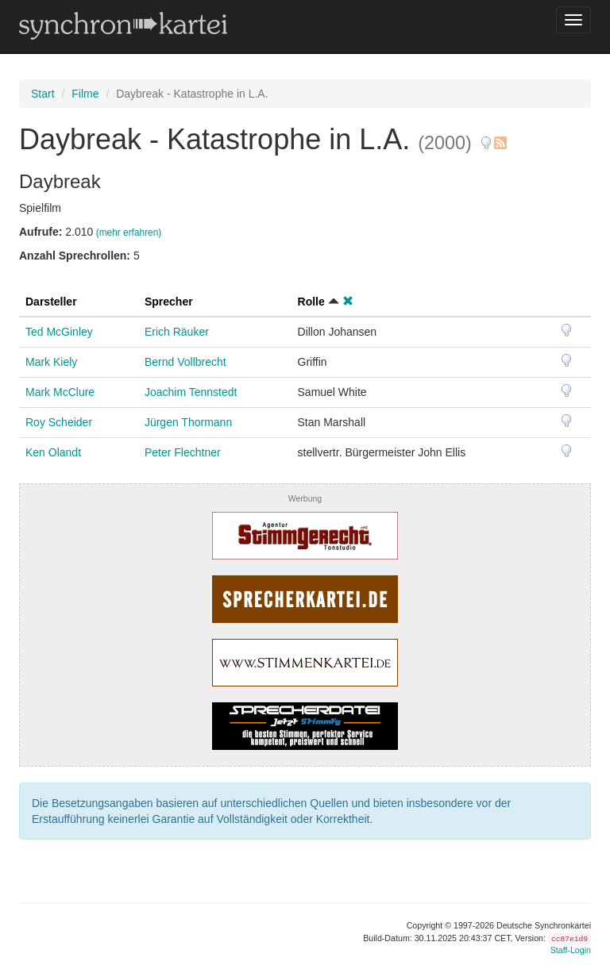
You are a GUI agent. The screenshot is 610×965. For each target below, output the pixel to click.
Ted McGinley (59, 331)
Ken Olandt (53, 452)
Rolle (311, 301)
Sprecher (169, 301)
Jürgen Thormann (188, 422)
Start (43, 93)
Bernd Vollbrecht (185, 362)
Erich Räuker (177, 331)
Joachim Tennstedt (191, 392)
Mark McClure (60, 392)
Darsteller (51, 301)
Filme (84, 93)
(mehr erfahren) (129, 232)
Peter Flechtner (183, 452)
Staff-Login (570, 950)
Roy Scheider (58, 422)
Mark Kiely (51, 362)
